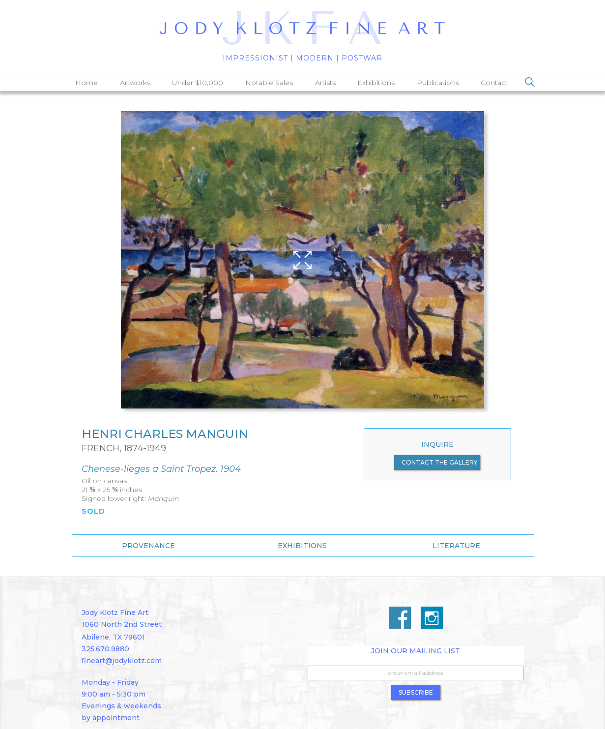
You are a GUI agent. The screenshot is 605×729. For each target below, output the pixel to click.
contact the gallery (439, 462)
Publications (438, 82)
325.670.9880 (105, 648)
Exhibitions (376, 82)
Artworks (135, 82)
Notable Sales (269, 82)
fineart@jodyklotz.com (122, 660)
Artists (325, 82)
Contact (494, 82)
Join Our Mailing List (415, 650)
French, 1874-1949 (124, 448)
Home (86, 82)
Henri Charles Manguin (165, 434)
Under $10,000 (197, 82)
